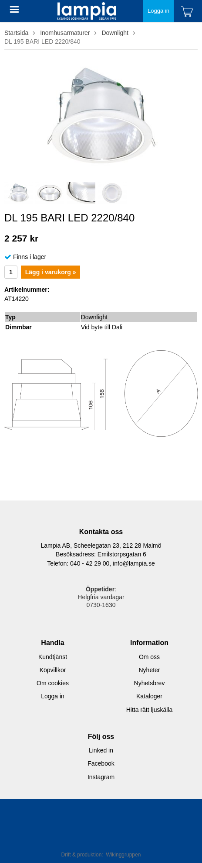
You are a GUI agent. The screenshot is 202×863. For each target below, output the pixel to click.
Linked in (101, 750)
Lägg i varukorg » (50, 272)
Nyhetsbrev (149, 683)
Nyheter (149, 669)
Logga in (158, 10)
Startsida (16, 32)
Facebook (101, 763)
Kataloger (149, 696)
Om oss (149, 656)
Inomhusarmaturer (65, 32)
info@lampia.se (134, 563)
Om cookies (53, 683)
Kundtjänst (52, 656)
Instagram (101, 776)
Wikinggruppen (123, 855)
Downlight (114, 32)
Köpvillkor (53, 669)
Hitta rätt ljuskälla (149, 709)
